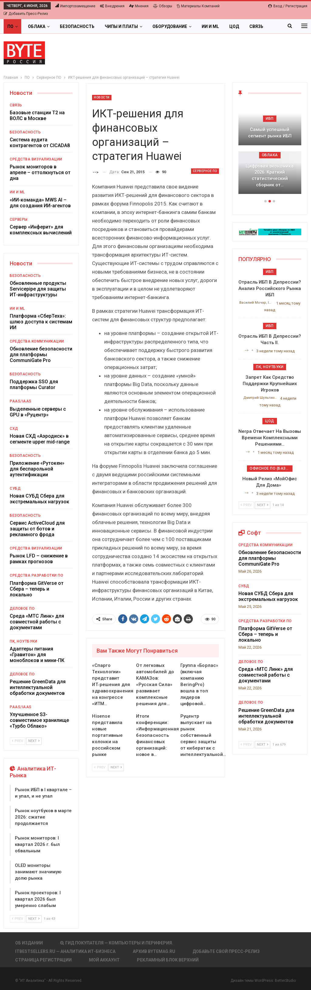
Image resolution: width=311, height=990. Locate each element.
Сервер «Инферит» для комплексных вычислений (41, 230)
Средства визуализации (36, 159)
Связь (16, 105)
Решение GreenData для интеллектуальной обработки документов (38, 687)
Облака (36, 26)
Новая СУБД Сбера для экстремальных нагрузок (39, 499)
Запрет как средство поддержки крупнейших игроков (270, 383)
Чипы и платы (121, 26)
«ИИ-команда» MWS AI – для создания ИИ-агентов (40, 203)
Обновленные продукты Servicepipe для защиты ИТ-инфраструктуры (38, 289)
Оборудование (169, 26)
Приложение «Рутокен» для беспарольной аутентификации (37, 469)
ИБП (270, 118)
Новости (102, 97)
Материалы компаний (198, 6)
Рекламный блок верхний (168, 959)
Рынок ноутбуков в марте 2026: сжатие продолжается (43, 817)
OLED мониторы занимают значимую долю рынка (38, 872)
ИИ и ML (210, 26)
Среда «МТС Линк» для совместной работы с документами (37, 621)
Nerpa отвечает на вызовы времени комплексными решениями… (269, 438)
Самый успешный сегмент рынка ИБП (270, 133)
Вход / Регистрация (287, 6)
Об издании (29, 942)
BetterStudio (285, 980)
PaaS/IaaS (21, 401)
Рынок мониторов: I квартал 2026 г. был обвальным (37, 844)
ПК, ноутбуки (23, 641)
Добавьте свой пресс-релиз (226, 951)
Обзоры (162, 6)
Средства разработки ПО (36, 575)
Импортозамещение (75, 6)
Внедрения (112, 6)
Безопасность (77, 26)
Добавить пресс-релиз (26, 14)
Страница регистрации (43, 959)
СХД (14, 428)
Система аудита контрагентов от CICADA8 (40, 142)
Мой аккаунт (104, 959)
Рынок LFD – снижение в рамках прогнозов (39, 558)
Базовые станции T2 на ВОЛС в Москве (37, 115)
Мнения (139, 6)
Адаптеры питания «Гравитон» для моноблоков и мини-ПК (37, 654)
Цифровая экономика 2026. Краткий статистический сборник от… (270, 175)
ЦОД (234, 26)
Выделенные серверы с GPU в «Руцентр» (38, 412)
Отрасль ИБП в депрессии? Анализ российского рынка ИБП (269, 288)
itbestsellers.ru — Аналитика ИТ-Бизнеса (65, 951)
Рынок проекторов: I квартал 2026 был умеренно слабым (38, 899)
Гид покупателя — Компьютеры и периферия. (116, 942)
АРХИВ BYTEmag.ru (154, 951)
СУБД (15, 488)
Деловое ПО (22, 608)
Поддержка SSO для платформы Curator (34, 384)
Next (116, 767)
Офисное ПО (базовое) (271, 468)
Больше (258, 26)
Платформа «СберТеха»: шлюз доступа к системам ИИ (41, 321)
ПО (10, 26)
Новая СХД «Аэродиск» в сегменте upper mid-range (40, 439)
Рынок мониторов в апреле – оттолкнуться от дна (40, 172)
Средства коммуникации (37, 341)
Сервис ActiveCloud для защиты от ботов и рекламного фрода (37, 528)
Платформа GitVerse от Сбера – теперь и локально (36, 589)
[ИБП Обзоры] (269, 231)
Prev (99, 767)
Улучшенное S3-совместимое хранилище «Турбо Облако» (39, 720)
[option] (269, 151)
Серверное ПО (205, 171)
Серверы (19, 219)
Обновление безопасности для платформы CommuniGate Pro (41, 354)
